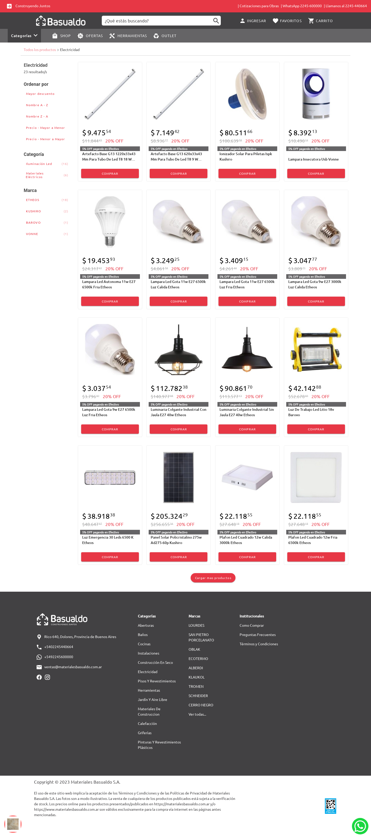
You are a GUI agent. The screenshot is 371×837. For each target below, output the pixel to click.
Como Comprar (252, 625)
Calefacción (147, 723)
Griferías (144, 732)
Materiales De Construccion (149, 711)
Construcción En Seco (155, 662)
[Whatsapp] (360, 826)
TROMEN (196, 686)
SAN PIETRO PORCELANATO (201, 637)
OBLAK (194, 649)
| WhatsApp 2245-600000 (301, 5)
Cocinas (144, 643)
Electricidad (147, 671)
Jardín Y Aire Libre (152, 699)
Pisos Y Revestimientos (157, 681)
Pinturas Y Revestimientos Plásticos (159, 745)
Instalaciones (148, 653)
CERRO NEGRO (201, 704)
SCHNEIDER (198, 695)
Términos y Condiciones (259, 643)
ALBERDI (196, 667)
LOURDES (196, 625)
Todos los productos (40, 49)
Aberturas (146, 625)
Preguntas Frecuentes (258, 634)
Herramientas (149, 690)
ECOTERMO (198, 658)
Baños (143, 634)
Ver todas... (197, 714)
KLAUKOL (197, 677)
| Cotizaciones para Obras (258, 5)
